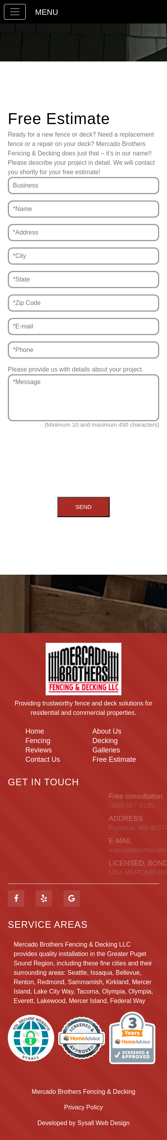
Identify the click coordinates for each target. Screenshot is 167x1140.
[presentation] (83, 457)
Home (34, 731)
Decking (105, 741)
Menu (46, 12)
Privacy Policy (83, 1107)
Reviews (38, 750)
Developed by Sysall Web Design (83, 1123)
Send (83, 506)
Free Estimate (114, 759)
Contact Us (42, 759)
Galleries (106, 750)
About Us (106, 731)
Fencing (37, 741)
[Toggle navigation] (15, 12)
